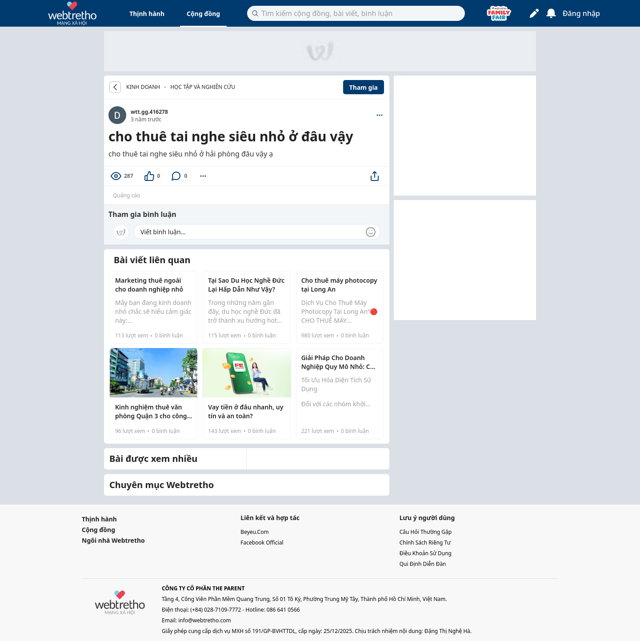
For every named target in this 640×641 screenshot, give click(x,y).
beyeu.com (254, 532)
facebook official (261, 542)
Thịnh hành (146, 13)
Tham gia (363, 87)
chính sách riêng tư (425, 542)
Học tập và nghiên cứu (202, 87)
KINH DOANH (143, 87)
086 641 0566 (283, 609)
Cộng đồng (203, 13)
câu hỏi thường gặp (426, 532)
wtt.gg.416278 (149, 112)
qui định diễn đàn (423, 564)
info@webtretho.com (204, 620)
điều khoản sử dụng (426, 553)
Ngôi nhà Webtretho (113, 540)
